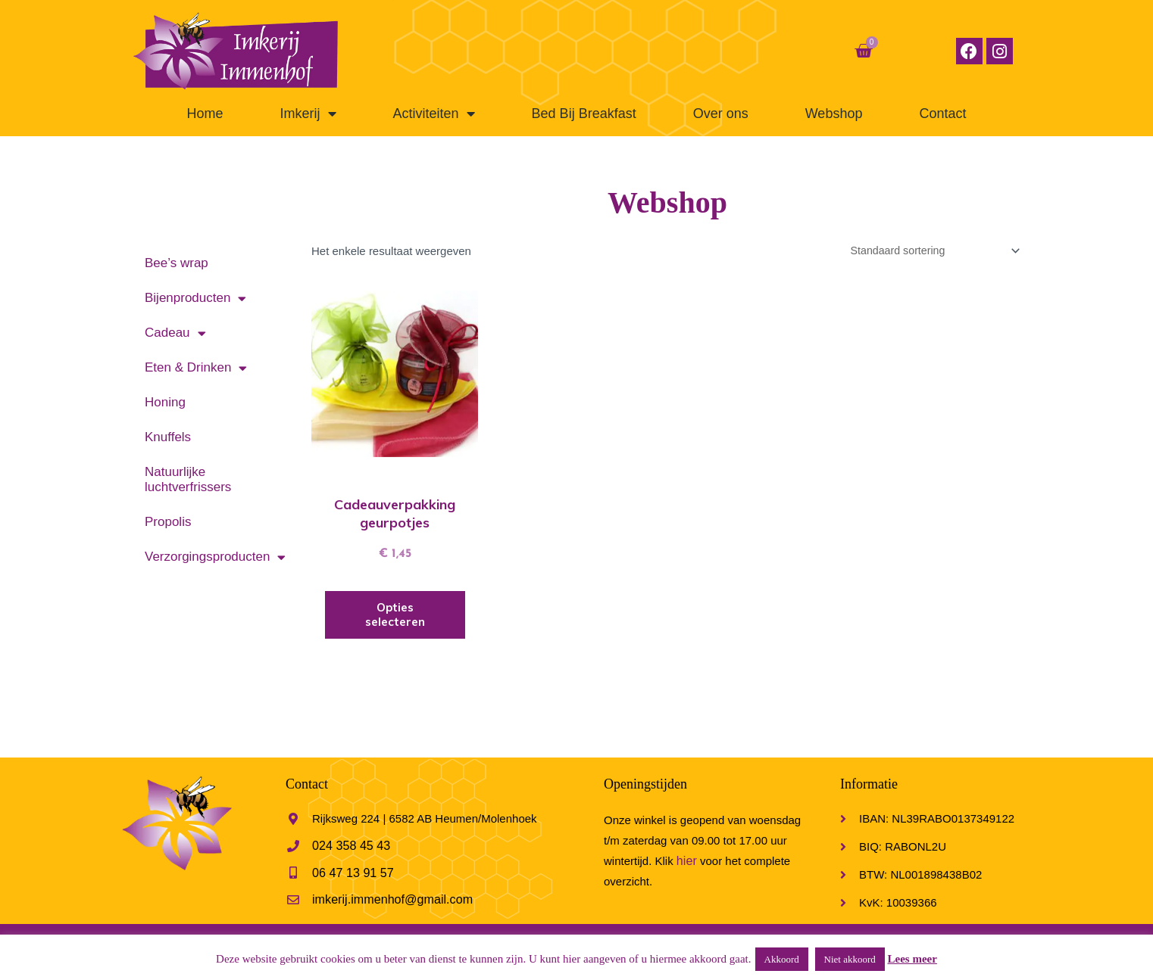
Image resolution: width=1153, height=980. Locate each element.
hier (685, 862)
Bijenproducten (195, 299)
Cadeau (175, 333)
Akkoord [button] (781, 959)
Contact (942, 113)
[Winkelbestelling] (927, 251)
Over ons (720, 113)
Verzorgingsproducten (215, 557)
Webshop (834, 113)
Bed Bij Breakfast (584, 113)
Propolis (168, 522)
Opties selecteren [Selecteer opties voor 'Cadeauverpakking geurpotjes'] (395, 616)
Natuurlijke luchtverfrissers (188, 479)
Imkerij (308, 113)
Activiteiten (434, 113)
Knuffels (168, 437)
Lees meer (912, 959)
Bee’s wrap (176, 263)
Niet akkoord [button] (850, 959)
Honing (165, 402)
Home (205, 113)
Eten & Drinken (196, 368)
